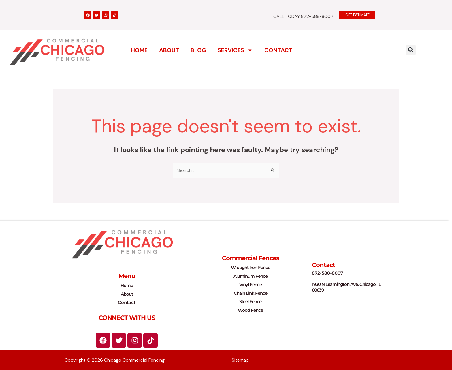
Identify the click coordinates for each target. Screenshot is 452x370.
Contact (278, 50)
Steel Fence (250, 302)
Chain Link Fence (250, 293)
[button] (411, 50)
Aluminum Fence (250, 276)
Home (139, 50)
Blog (198, 50)
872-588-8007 (327, 273)
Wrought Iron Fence (250, 268)
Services (235, 50)
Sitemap (240, 360)
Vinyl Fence (250, 285)
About (169, 50)
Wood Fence (250, 310)
